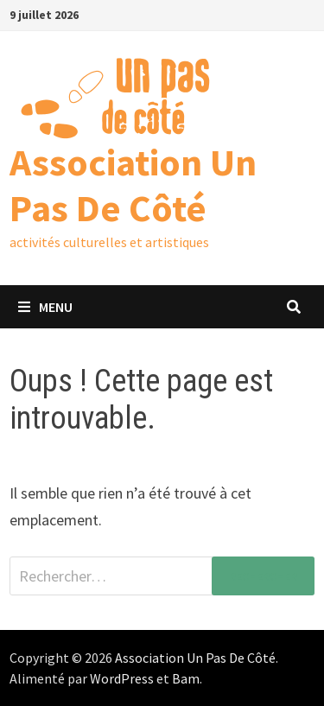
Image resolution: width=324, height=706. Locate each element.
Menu (45, 306)
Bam (186, 678)
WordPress (122, 678)
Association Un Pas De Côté (133, 185)
